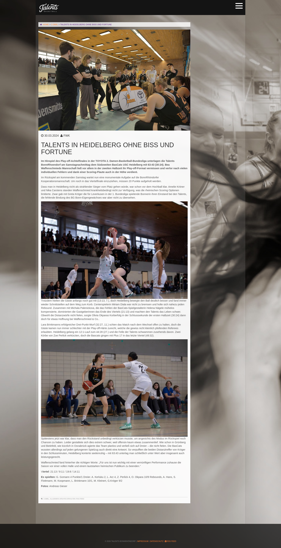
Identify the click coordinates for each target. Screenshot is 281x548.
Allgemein (54, 499)
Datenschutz (156, 541)
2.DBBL (46, 499)
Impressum (142, 541)
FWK (66, 135)
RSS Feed (80, 499)
